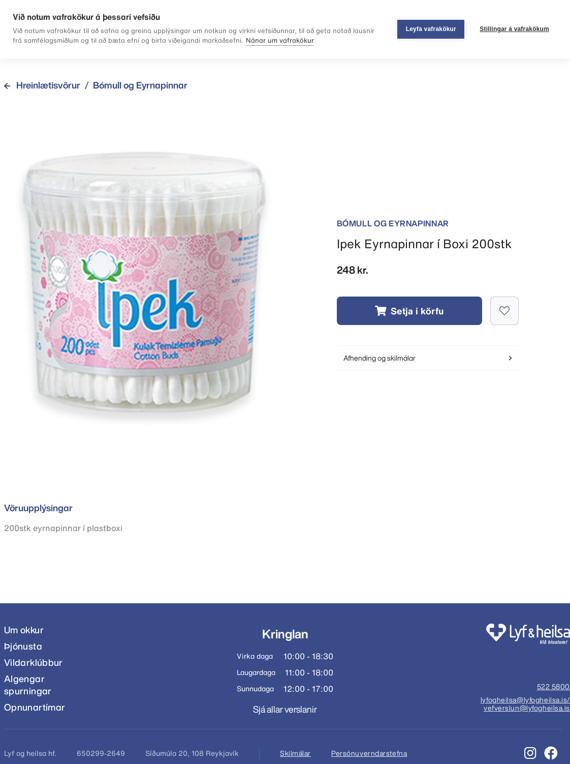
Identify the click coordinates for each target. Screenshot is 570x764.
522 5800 (553, 687)
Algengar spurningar (28, 684)
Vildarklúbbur (33, 662)
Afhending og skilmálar (427, 357)
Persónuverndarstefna (369, 753)
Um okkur (24, 630)
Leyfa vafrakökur (431, 29)
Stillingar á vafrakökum (514, 29)
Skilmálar (295, 753)
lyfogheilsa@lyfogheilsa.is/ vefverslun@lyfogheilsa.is (525, 704)
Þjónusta (23, 646)
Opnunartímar (34, 707)
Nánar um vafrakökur (280, 40)
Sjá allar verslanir (285, 709)
